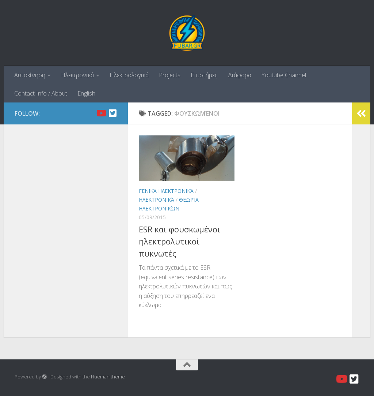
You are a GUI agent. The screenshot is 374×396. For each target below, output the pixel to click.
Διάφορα (239, 75)
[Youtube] (100, 113)
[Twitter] (112, 113)
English (86, 93)
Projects (169, 75)
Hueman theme (108, 376)
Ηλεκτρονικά (77, 75)
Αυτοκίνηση (29, 75)
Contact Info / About (40, 93)
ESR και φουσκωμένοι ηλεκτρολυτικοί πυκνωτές (179, 241)
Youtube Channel (284, 75)
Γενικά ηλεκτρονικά (166, 190)
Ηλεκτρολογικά (129, 75)
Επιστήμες (204, 75)
